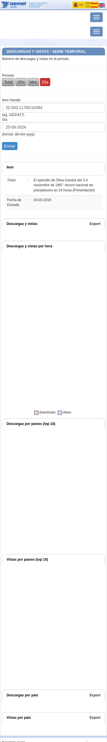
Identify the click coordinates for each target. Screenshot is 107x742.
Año (21, 82)
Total (8, 82)
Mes (33, 82)
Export (95, 224)
